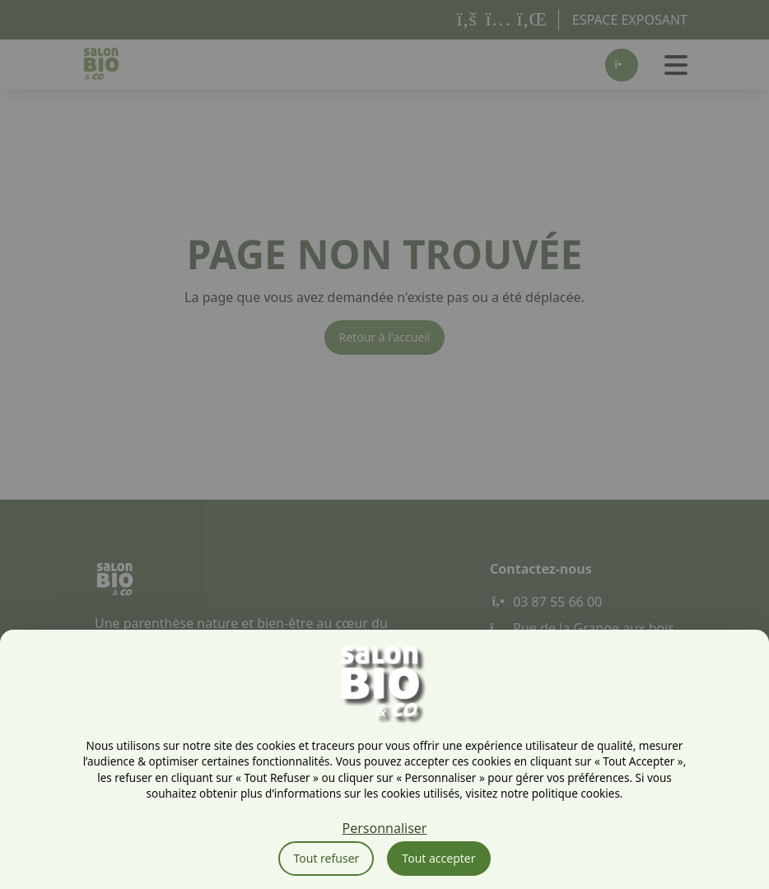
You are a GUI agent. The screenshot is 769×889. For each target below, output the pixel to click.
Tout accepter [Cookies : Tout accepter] (438, 858)
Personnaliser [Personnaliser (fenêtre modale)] (385, 828)
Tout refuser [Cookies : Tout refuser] (326, 858)
